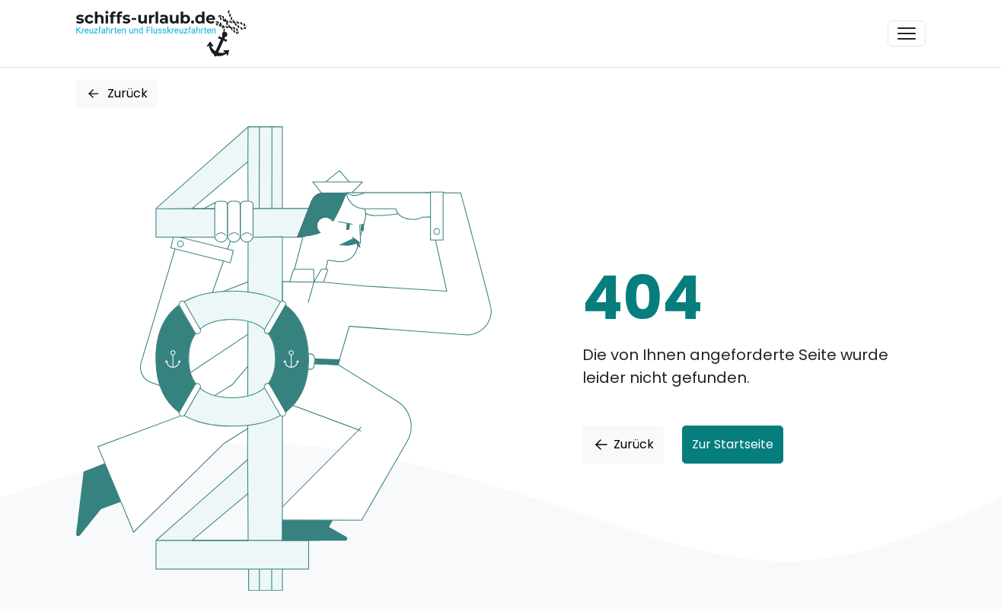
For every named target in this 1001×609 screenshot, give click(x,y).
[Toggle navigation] (907, 33)
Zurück (117, 93)
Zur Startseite (732, 444)
